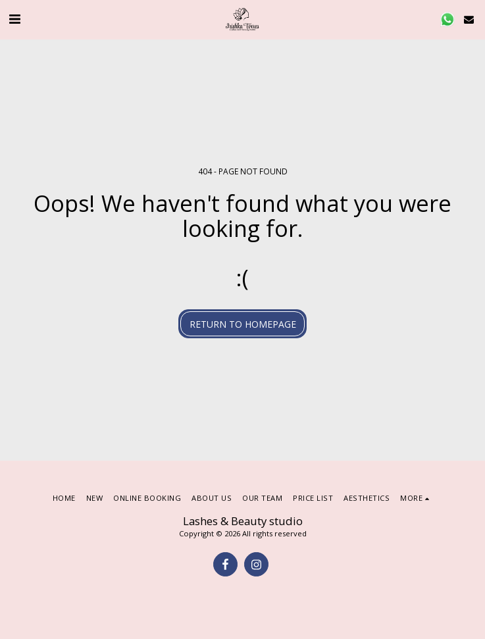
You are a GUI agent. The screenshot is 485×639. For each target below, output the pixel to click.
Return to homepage (243, 324)
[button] (14, 18)
